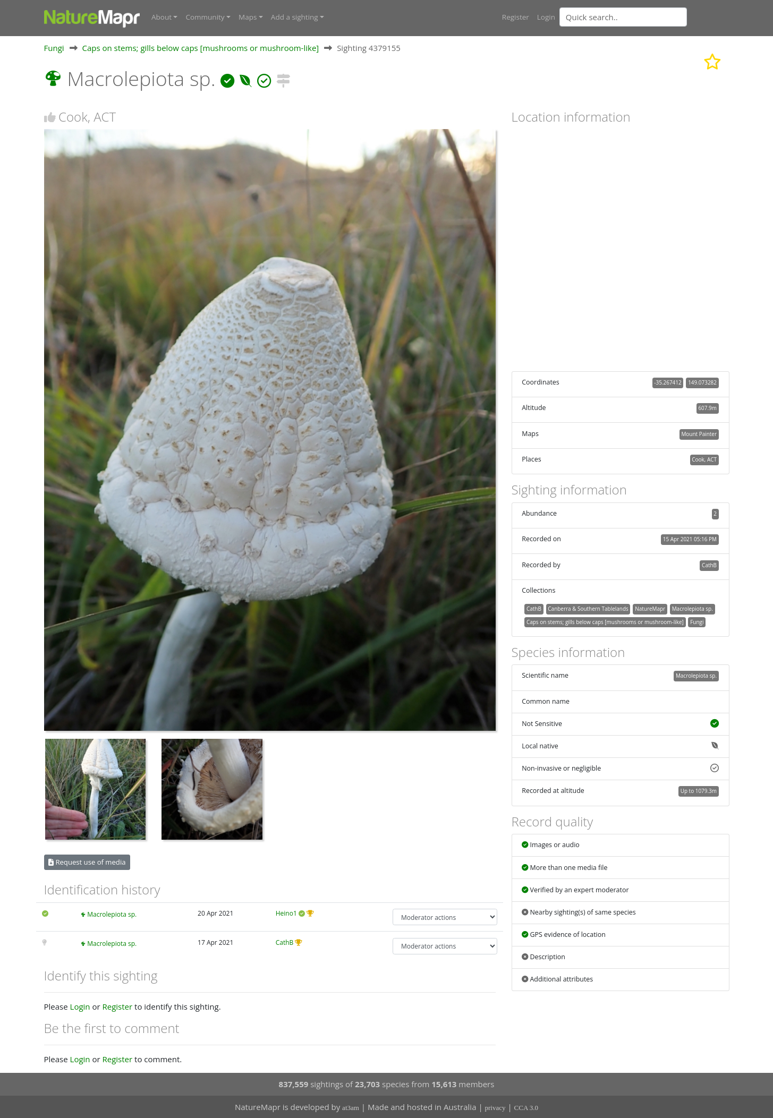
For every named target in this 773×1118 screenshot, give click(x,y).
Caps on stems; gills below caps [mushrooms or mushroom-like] (200, 47)
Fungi (54, 47)
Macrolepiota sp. (112, 914)
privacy (495, 1108)
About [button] (161, 17)
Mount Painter (699, 433)
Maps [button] (248, 17)
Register (515, 17)
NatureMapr (650, 608)
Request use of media (86, 861)
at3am (350, 1108)
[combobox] (644, 17)
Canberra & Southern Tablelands (588, 608)
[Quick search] (623, 17)
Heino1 (286, 913)
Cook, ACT (704, 459)
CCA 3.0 (526, 1108)
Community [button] (204, 17)
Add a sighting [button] (294, 17)
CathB (285, 941)
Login (546, 17)
